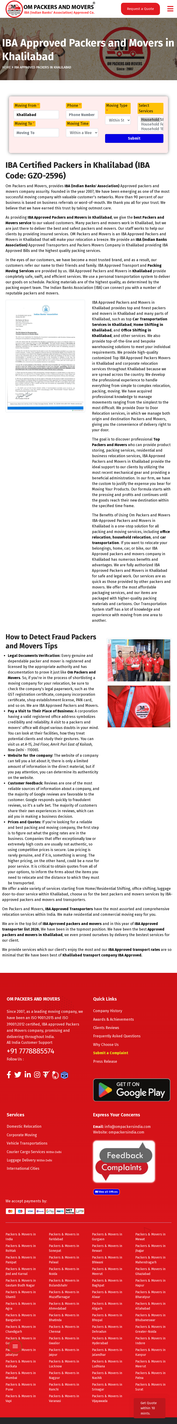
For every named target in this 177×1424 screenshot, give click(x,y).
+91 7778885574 (30, 1051)
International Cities (23, 1168)
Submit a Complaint (110, 1053)
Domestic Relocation (24, 1126)
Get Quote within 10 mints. (149, 1408)
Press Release (105, 1061)
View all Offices (106, 1191)
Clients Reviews (106, 1028)
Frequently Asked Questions (117, 1036)
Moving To (24, 123)
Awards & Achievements (113, 1019)
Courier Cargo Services (34, 1152)
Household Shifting (150, 119)
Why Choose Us (106, 1044)
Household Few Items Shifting (150, 124)
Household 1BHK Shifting (150, 129)
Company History (107, 1011)
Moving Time (77, 123)
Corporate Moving (22, 1135)
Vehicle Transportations (27, 1143)
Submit (134, 138)
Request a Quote (140, 9)
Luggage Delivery (29, 1160)
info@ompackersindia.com (128, 1126)
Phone (74, 105)
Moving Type (116, 108)
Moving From (27, 105)
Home (6, 67)
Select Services (146, 108)
